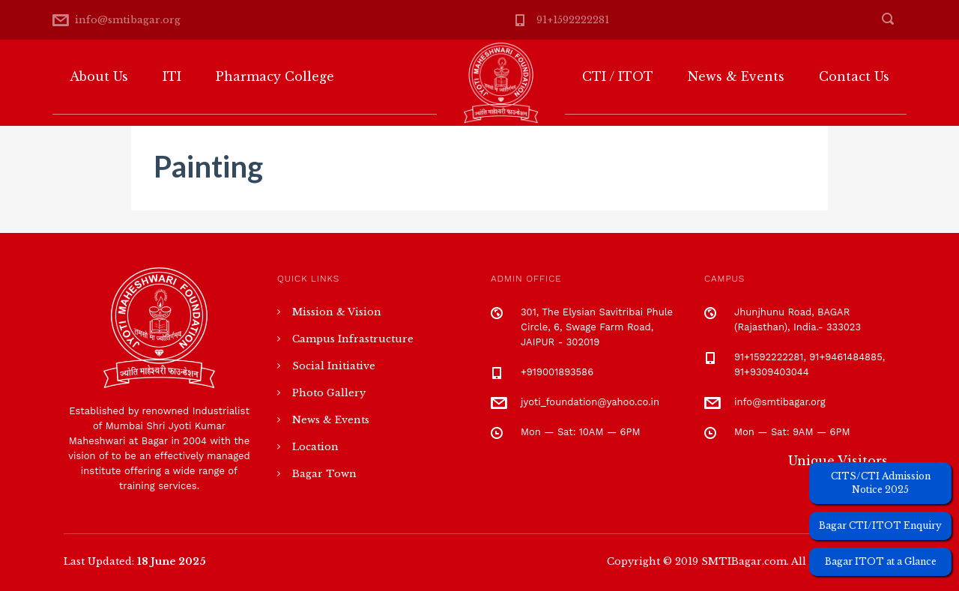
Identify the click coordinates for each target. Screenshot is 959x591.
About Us (99, 76)
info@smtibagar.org (128, 19)
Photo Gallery (329, 393)
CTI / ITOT (617, 76)
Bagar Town (324, 473)
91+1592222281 (572, 19)
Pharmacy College (275, 76)
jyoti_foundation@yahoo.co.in (590, 401)
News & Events (736, 76)
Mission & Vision (336, 312)
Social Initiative (333, 366)
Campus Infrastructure (353, 339)
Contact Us (854, 76)
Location (315, 446)
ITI (172, 76)
